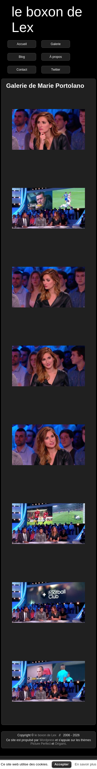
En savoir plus (85, 764)
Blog (22, 57)
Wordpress (47, 740)
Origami (60, 743)
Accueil (22, 44)
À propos (56, 57)
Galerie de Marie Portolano (45, 85)
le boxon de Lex (45, 735)
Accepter (61, 764)
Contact (21, 69)
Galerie (56, 44)
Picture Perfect (41, 743)
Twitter (55, 69)
